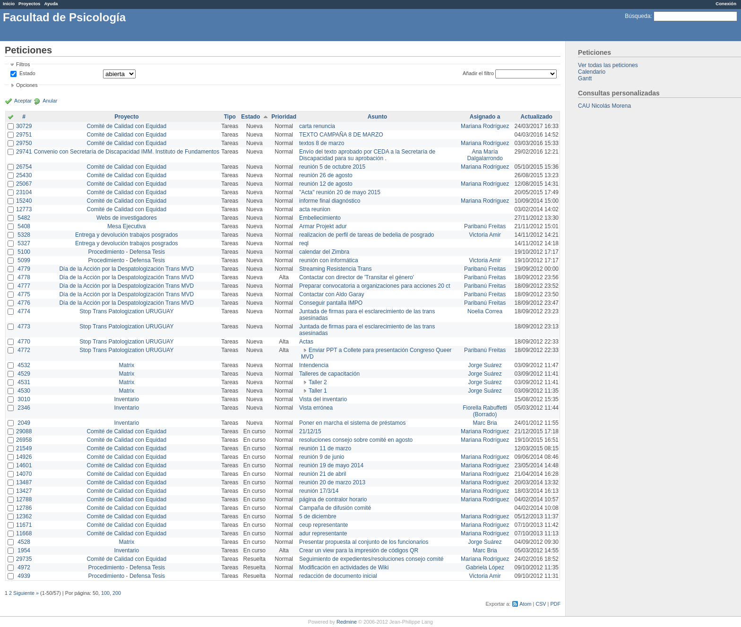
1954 (23, 550)
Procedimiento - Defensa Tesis (126, 252)
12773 (24, 209)
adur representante (323, 533)
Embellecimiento (320, 218)
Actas (306, 341)
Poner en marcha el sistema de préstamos (352, 423)
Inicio (9, 3)
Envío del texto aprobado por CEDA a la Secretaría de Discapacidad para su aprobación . (367, 155)
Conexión (725, 3)
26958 (24, 440)
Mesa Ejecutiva (126, 226)
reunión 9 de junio (321, 457)
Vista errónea (316, 407)
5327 (23, 243)
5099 (23, 260)
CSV (540, 604)
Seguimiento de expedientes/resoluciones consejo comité (371, 559)
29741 (24, 151)
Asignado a (485, 116)
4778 (23, 277)
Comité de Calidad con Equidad (126, 126)
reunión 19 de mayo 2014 (331, 465)
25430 (24, 175)
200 (116, 593)
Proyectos (29, 3)
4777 (23, 286)
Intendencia (313, 365)
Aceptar (23, 100)
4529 (23, 373)
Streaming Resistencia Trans (335, 269)
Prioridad (283, 116)
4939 (23, 576)
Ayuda (51, 3)
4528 (23, 542)
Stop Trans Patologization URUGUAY (126, 311)
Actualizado (536, 116)
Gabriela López (484, 567)
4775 (23, 294)
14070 (24, 474)
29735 (24, 559)
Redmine (346, 622)
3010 (23, 399)
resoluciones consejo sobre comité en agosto (356, 440)
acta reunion (314, 209)
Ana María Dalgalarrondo (484, 155)
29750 (24, 143)
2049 (23, 423)
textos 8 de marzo (321, 143)
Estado (27, 73)
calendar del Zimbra (324, 252)
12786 (24, 508)
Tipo (230, 116)
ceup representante (323, 525)
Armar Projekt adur (323, 226)
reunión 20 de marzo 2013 (332, 482)
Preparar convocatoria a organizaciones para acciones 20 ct (374, 286)
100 (105, 593)
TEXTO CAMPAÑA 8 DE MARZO (341, 134)
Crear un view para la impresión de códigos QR (358, 550)
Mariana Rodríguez (485, 126)
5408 (23, 226)
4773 (23, 326)
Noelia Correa (484, 311)
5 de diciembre (317, 516)
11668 (24, 533)
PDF (555, 604)
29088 (24, 431)
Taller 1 (318, 390)
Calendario (591, 72)
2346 (23, 407)
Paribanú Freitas (485, 226)
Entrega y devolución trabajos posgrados (126, 235)
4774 (23, 311)
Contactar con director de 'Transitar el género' (356, 277)
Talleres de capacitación (329, 373)
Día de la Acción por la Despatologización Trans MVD (126, 269)
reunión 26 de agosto (326, 175)
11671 (24, 525)
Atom (525, 604)
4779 (23, 269)
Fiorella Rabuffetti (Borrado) (485, 411)
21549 (24, 448)
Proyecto (126, 116)
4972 (23, 567)
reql (304, 243)
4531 (23, 382)
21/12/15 (310, 431)
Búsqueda (637, 16)
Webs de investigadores (126, 218)
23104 (24, 192)
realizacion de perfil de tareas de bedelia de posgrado (366, 235)
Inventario (126, 399)
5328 (23, 235)
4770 (23, 341)
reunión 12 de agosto (326, 183)
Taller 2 (318, 382)
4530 (23, 390)
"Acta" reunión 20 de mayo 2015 (339, 192)
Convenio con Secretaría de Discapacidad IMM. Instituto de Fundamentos (126, 151)
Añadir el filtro (478, 73)
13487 (24, 482)
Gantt (585, 78)
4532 (23, 365)
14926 (24, 457)
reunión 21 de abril (322, 474)
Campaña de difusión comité (335, 508)
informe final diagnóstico (329, 201)
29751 (24, 134)
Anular (50, 100)
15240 (24, 201)
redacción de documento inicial (338, 576)
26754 (24, 166)
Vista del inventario (323, 399)
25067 (24, 183)
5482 (23, 218)
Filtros (23, 64)
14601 (24, 465)
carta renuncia (317, 126)
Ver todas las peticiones (608, 65)
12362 (24, 516)
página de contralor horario (333, 499)
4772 (23, 350)
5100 (23, 252)
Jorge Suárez (484, 365)
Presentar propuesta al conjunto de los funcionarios (364, 542)
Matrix (126, 365)
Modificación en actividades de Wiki (343, 567)
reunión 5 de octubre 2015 (332, 166)
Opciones (27, 85)
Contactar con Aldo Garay (331, 294)
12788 (24, 499)
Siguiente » (26, 593)
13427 (24, 491)
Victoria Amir (485, 235)
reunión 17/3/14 (318, 491)
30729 (24, 126)
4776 (23, 303)
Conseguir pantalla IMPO (330, 303)
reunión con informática (328, 260)
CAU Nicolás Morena (604, 106)
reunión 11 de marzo (325, 448)
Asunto (377, 116)
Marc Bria (485, 423)
